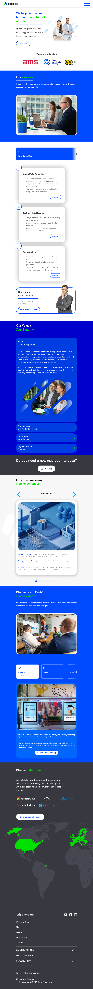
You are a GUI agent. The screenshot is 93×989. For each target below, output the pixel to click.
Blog (18, 927)
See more (56, 197)
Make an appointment (29, 309)
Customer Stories (23, 922)
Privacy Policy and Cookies (28, 973)
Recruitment (21, 937)
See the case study (46, 753)
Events (19, 932)
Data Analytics (25, 153)
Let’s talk (23, 43)
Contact (20, 943)
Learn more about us (30, 817)
